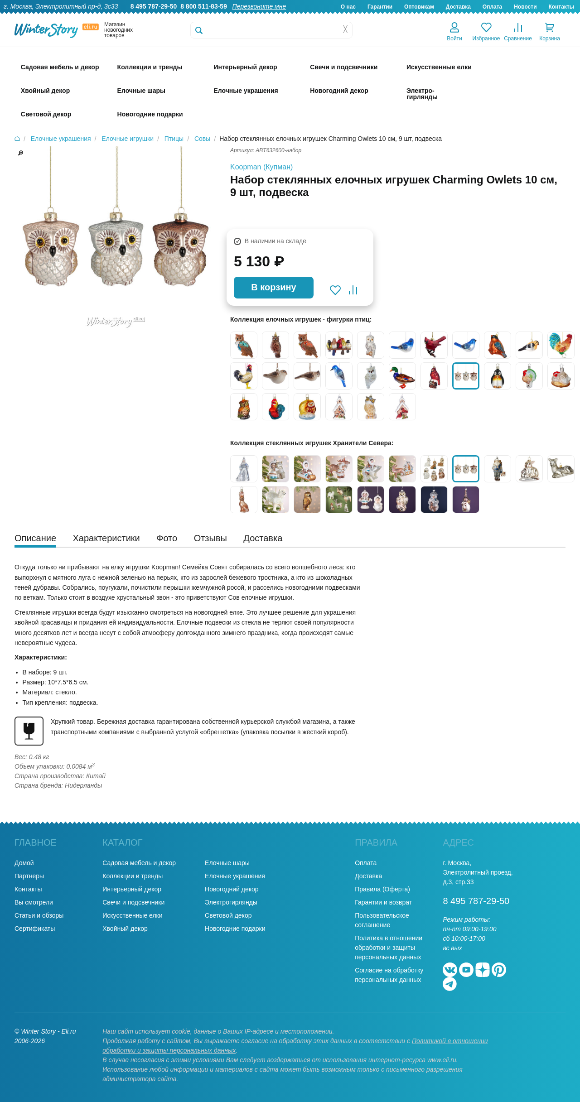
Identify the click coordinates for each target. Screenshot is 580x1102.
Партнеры (29, 876)
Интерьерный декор (131, 889)
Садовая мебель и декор (139, 862)
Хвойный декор (125, 928)
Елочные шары (227, 862)
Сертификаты (34, 928)
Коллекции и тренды (132, 876)
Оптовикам (419, 7)
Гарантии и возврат (383, 902)
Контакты (561, 7)
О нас (348, 7)
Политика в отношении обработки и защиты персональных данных (388, 947)
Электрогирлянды (231, 902)
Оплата (492, 7)
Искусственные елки (132, 915)
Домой (24, 862)
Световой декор (228, 915)
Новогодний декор (231, 889)
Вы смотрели (33, 902)
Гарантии (379, 7)
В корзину (273, 287)
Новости (525, 7)
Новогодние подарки (235, 928)
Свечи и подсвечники (133, 902)
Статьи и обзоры (38, 915)
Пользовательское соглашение (382, 920)
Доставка (458, 7)
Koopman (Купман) (261, 167)
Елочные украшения (235, 876)
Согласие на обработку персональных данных (389, 975)
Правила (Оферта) (382, 889)
